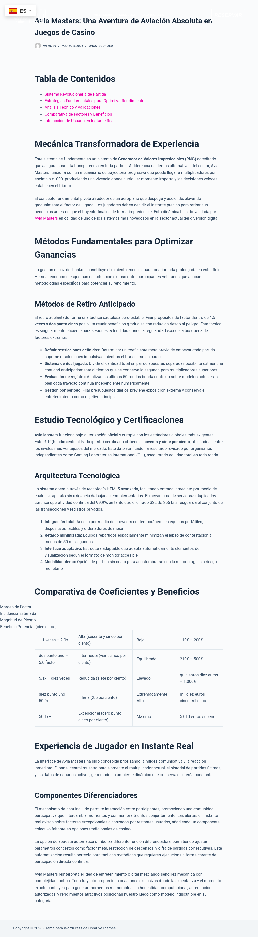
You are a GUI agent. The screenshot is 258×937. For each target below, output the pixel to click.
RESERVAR (228, 15)
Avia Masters (46, 218)
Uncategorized (101, 46)
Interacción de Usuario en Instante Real (79, 120)
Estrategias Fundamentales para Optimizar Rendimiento (94, 100)
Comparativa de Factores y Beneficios (78, 114)
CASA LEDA (127, 15)
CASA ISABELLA (152, 15)
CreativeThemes (102, 928)
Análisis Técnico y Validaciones (73, 107)
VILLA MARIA (103, 15)
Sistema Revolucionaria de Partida (75, 94)
